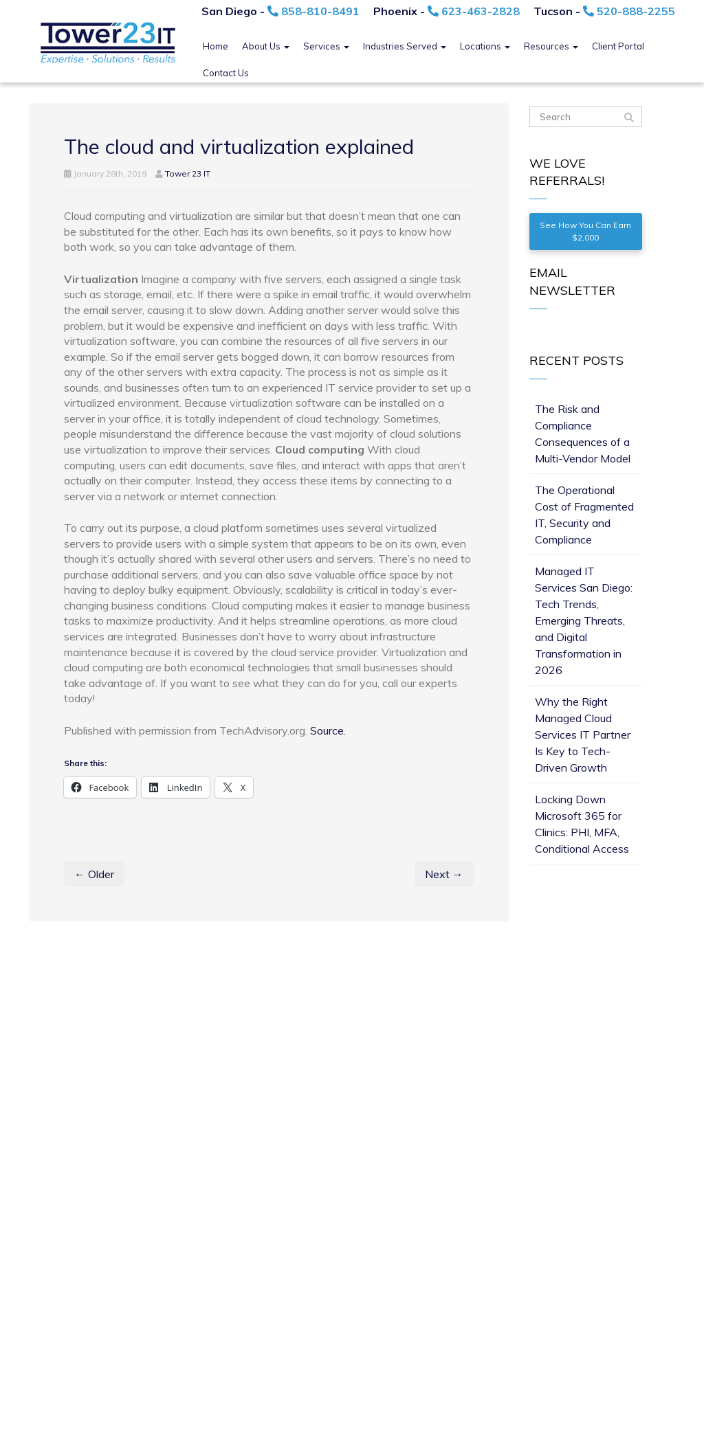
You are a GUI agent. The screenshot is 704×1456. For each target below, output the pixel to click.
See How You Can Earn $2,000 (585, 231)
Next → (444, 874)
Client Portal (618, 46)
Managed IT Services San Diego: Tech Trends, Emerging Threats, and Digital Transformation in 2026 (583, 620)
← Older (94, 874)
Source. (328, 730)
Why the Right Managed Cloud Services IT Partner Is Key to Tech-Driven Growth (582, 734)
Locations (485, 46)
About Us (265, 46)
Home (215, 46)
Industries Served (404, 46)
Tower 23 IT (187, 173)
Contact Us (226, 72)
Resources (551, 46)
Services (326, 46)
